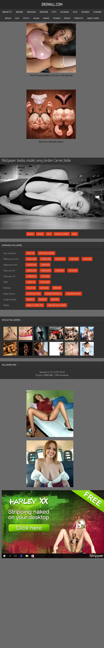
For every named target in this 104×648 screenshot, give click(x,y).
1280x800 (87, 258)
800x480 (57, 287)
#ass (17, 18)
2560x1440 (31, 264)
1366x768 (31, 287)
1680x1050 (60, 258)
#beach (8, 18)
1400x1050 (45, 270)
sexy (49, 233)
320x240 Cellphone (57, 305)
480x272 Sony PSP (35, 305)
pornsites (78, 18)
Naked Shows (93, 18)
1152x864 (45, 276)
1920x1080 (44, 282)
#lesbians (64, 12)
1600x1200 (31, 270)
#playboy (85, 12)
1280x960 (59, 270)
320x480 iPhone (73, 293)
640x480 (54, 299)
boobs (30, 233)
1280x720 (31, 282)
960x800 (42, 299)
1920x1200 (45, 258)
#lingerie (97, 12)
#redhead (31, 12)
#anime (46, 18)
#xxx (75, 12)
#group (67, 18)
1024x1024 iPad (33, 293)
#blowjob (44, 12)
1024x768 (73, 270)
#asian (36, 18)
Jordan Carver (62, 233)
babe (74, 233)
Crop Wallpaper (46, 253)
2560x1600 (31, 258)
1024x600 (44, 287)
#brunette (7, 12)
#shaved (57, 18)
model (40, 233)
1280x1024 (31, 276)
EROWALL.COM (52, 4)
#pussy (26, 18)
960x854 (30, 299)
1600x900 (45, 264)
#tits (54, 12)
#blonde (19, 12)
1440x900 (74, 258)
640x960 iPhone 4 (53, 293)
